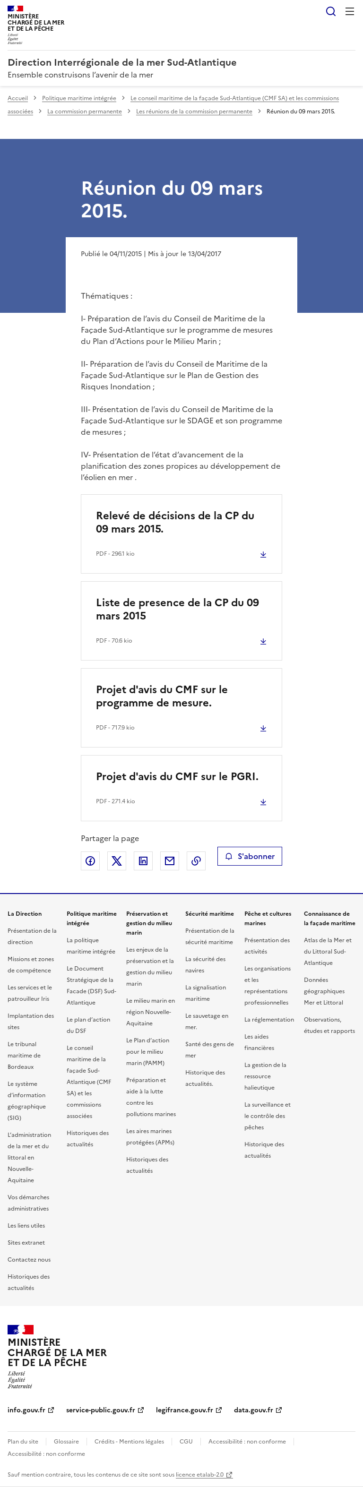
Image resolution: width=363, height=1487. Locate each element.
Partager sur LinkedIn (143, 860)
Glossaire (66, 1441)
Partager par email (169, 860)
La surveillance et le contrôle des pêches (267, 1116)
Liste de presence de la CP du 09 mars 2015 (177, 609)
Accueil (18, 98)
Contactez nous (29, 1259)
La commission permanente (84, 111)
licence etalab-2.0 (200, 1474)
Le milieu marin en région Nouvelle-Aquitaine (150, 1012)
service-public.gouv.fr (100, 1410)
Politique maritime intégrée (79, 98)
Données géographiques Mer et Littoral (324, 991)
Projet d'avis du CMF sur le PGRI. (177, 776)
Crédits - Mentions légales (129, 1441)
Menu (349, 11)
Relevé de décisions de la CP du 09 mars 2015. (175, 522)
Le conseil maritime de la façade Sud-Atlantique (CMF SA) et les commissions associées (89, 1082)
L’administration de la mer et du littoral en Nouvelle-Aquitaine (29, 1158)
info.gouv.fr (26, 1410)
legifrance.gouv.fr (184, 1410)
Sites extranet (26, 1242)
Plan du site (23, 1441)
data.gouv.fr (253, 1410)
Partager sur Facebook (90, 860)
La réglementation (269, 1019)
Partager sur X (116, 860)
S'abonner (250, 856)
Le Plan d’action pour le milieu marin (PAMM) (147, 1051)
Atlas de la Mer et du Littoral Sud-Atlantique (328, 951)
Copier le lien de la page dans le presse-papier (196, 860)
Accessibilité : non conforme (247, 1441)
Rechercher (330, 11)
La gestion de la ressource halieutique (265, 1076)
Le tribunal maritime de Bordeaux (24, 1055)
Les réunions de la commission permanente (194, 111)
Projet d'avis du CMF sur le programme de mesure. (162, 696)
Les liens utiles (26, 1225)
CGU (186, 1441)
